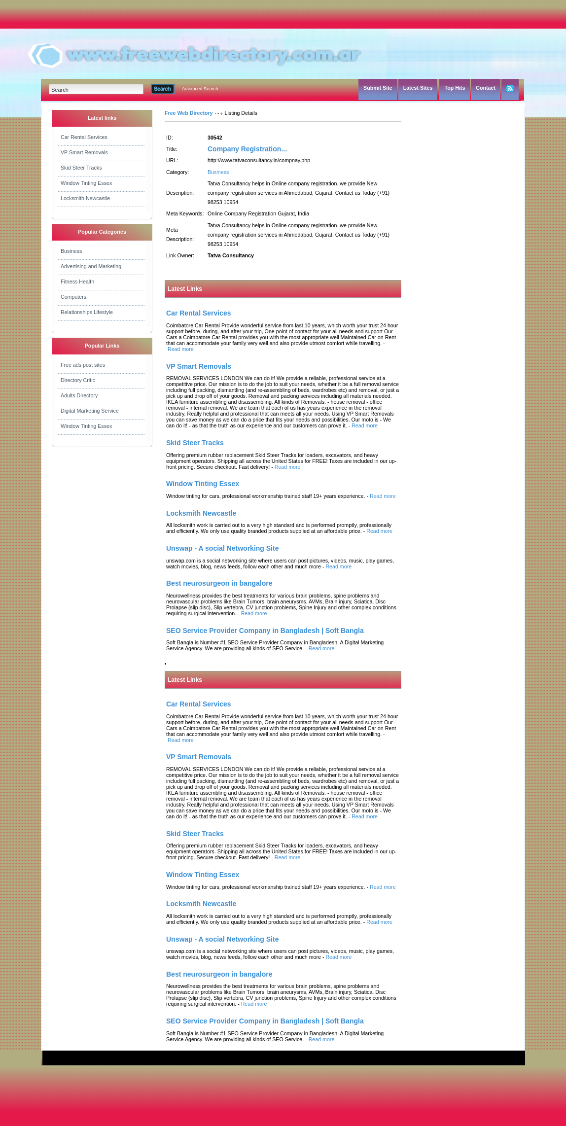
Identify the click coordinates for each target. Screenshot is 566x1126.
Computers (73, 297)
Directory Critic (78, 380)
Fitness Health (77, 281)
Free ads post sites (83, 365)
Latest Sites (418, 88)
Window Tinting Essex (86, 183)
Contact (485, 88)
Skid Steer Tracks (81, 168)
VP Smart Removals (84, 152)
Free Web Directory (189, 113)
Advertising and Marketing (91, 266)
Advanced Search (200, 88)
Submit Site (377, 88)
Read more (181, 349)
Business (71, 251)
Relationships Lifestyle (87, 312)
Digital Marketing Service (90, 411)
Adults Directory (79, 395)
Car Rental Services (84, 137)
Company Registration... (247, 149)
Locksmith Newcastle (85, 198)
